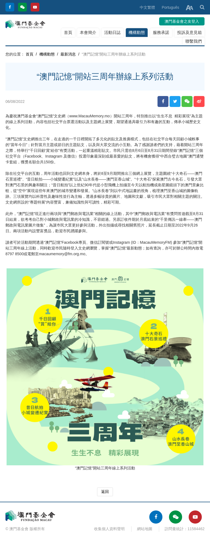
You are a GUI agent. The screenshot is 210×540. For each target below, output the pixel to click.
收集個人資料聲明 (109, 529)
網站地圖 (144, 529)
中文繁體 (147, 7)
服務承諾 (161, 32)
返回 (105, 491)
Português (170, 7)
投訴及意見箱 (189, 32)
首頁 (68, 32)
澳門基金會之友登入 (182, 21)
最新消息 (68, 54)
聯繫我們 (193, 41)
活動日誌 (112, 32)
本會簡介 (88, 32)
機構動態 (137, 32)
